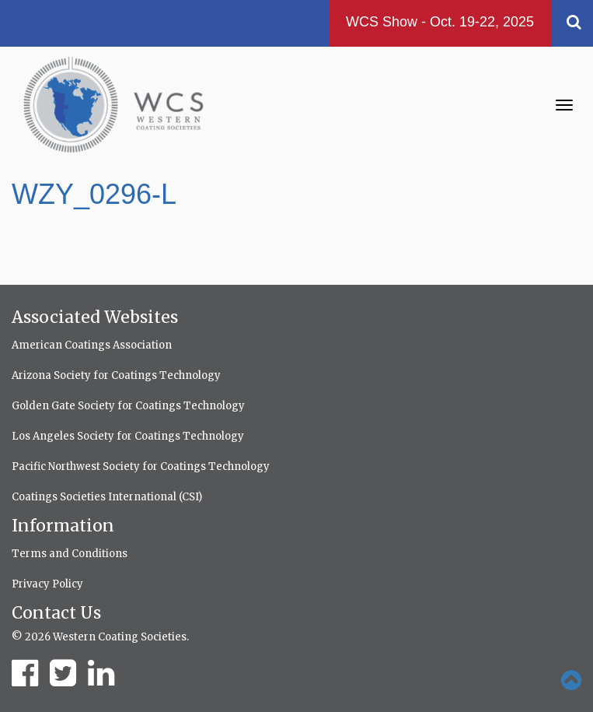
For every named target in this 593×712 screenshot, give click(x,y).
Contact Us (56, 612)
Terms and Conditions (69, 553)
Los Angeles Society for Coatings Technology (128, 436)
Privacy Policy (47, 584)
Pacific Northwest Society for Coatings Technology (141, 466)
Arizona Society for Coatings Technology (116, 375)
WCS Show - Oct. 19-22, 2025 (440, 22)
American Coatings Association (92, 345)
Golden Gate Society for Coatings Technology (128, 405)
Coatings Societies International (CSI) (107, 496)
